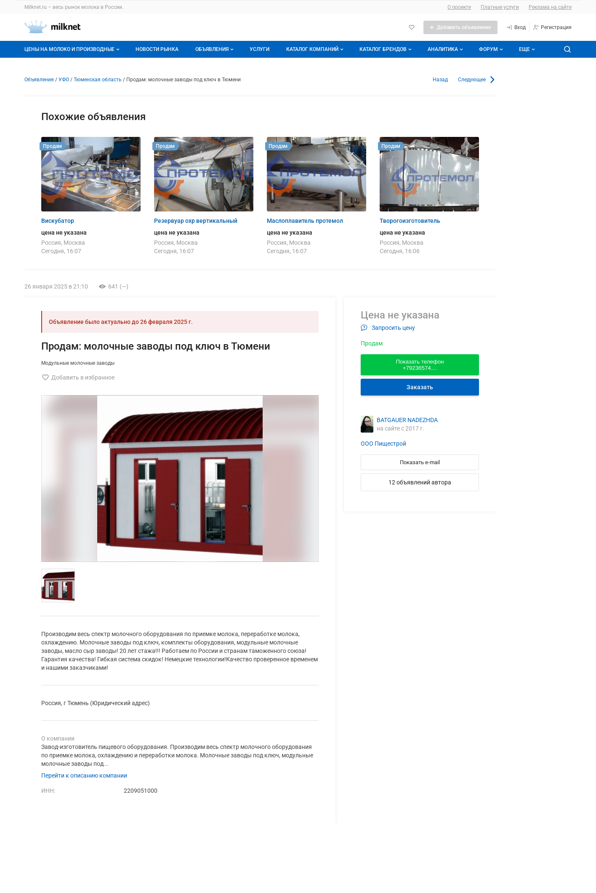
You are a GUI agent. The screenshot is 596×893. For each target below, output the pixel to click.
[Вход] (516, 27)
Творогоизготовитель (410, 220)
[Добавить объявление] (460, 27)
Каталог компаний (315, 49)
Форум (492, 49)
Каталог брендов (386, 49)
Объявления (215, 49)
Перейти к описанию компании (84, 775)
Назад (440, 80)
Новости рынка (157, 49)
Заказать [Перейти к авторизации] (420, 387)
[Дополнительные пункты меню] (526, 49)
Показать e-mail (420, 462)
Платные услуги (500, 7)
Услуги (259, 49)
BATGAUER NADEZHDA (407, 420)
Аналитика (446, 49)
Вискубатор (57, 220)
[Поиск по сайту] (567, 49)
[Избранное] (411, 27)
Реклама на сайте (550, 7)
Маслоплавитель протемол (305, 220)
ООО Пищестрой (383, 443)
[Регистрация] (552, 27)
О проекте (459, 7)
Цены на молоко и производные (72, 49)
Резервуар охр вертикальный (195, 220)
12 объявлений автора (419, 482)
